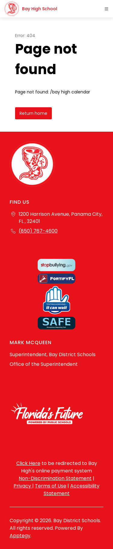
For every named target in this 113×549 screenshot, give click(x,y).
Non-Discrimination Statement (55, 478)
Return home (33, 113)
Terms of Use (50, 485)
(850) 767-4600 (38, 230)
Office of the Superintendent (44, 364)
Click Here (28, 463)
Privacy (23, 485)
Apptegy (20, 535)
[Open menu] (106, 8)
